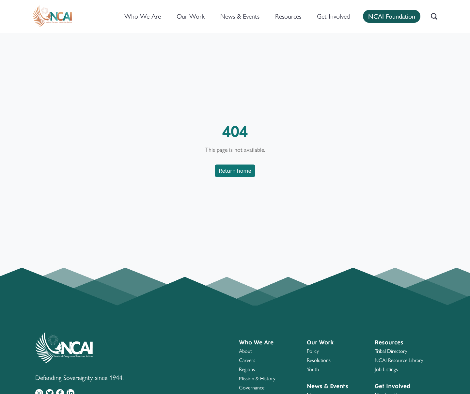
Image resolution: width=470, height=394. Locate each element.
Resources (288, 16)
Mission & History (257, 378)
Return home (235, 170)
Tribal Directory (391, 351)
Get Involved (333, 16)
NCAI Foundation (391, 16)
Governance (251, 388)
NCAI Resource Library (399, 360)
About (245, 351)
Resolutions (319, 360)
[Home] (52, 16)
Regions (247, 369)
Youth (313, 369)
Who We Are (142, 16)
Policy (313, 351)
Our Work (191, 16)
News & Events (239, 16)
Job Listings (386, 369)
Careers (247, 360)
